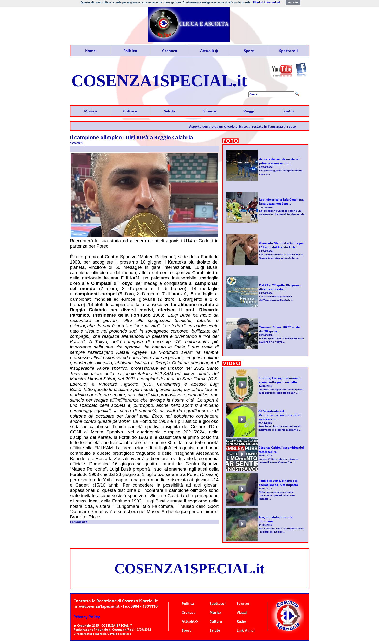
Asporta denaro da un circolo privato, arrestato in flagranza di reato (245, 126)
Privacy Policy (86, 617)
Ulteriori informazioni (266, 2)
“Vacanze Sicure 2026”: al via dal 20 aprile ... (279, 329)
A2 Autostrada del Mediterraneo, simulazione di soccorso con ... (279, 415)
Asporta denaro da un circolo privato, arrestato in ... (279, 161)
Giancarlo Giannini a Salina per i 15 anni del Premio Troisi (281, 245)
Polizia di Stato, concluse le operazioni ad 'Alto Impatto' (279, 483)
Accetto (293, 2)
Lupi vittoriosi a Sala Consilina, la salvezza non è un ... (281, 201)
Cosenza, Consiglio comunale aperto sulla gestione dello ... (279, 380)
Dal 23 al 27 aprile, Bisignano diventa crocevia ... (279, 287)
